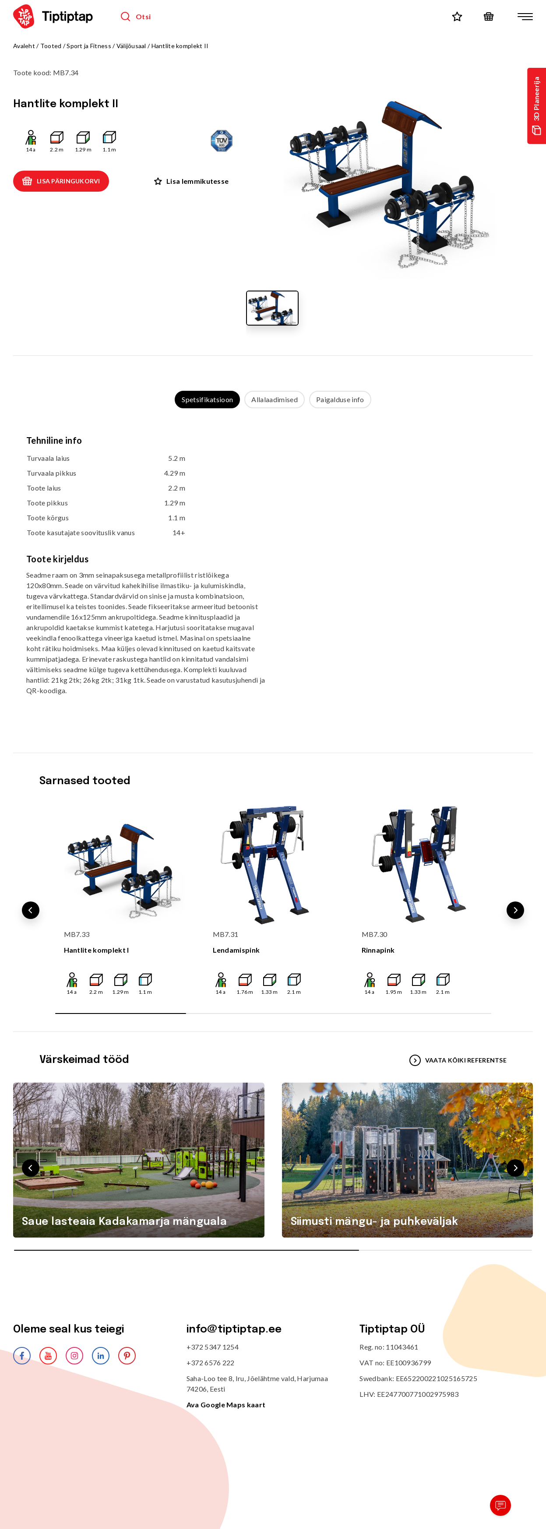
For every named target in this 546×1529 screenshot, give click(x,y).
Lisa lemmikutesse (191, 181)
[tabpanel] (273, 572)
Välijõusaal (131, 45)
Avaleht (24, 45)
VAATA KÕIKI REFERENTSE (458, 1060)
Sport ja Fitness (89, 45)
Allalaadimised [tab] (274, 399)
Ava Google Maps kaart (226, 1404)
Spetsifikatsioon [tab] (207, 399)
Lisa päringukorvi (61, 181)
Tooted (51, 45)
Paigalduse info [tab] (340, 399)
